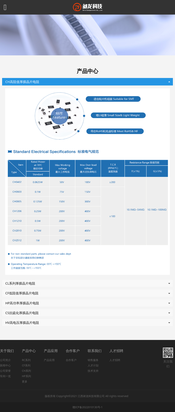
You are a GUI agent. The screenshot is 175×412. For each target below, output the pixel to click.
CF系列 (26, 365)
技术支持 (93, 371)
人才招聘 (114, 360)
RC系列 (26, 360)
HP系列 (26, 376)
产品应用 (49, 360)
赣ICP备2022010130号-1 (87, 407)
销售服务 (93, 360)
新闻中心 (5, 365)
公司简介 (5, 360)
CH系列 (26, 371)
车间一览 (5, 376)
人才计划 (93, 365)
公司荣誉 (5, 371)
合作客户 (71, 360)
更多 (24, 381)
